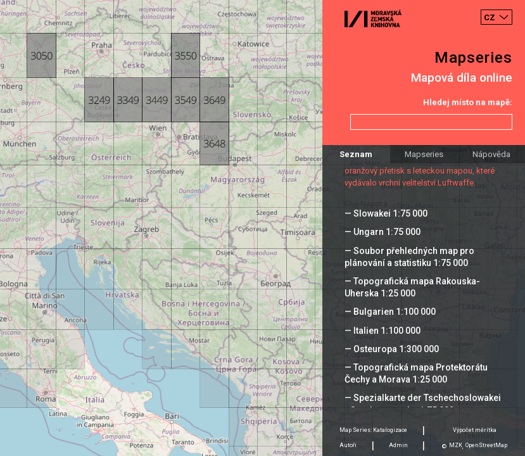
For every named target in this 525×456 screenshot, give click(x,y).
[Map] (262, 228)
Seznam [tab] (355, 154)
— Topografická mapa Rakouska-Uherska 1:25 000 (412, 287)
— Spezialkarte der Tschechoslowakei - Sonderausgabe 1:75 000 (423, 404)
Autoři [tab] (348, 445)
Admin (398, 445)
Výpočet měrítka (475, 430)
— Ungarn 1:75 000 (383, 232)
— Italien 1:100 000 (383, 331)
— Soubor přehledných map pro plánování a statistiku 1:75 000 (409, 257)
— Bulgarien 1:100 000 (390, 312)
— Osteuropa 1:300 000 (392, 349)
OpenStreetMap (486, 445)
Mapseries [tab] (424, 154)
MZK (455, 445)
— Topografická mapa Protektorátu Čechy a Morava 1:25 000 (416, 373)
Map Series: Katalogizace (373, 430)
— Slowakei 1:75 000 (386, 213)
